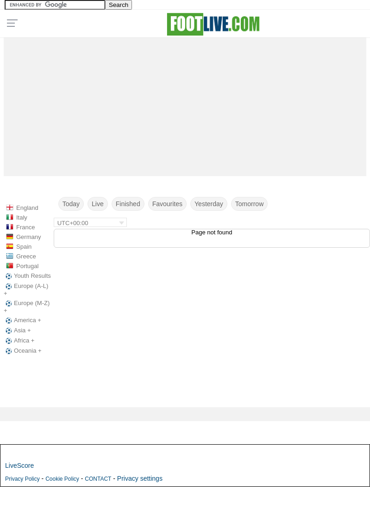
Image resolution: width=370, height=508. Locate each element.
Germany (28, 236)
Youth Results (27, 276)
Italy (21, 217)
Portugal (27, 266)
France (25, 227)
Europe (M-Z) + (27, 307)
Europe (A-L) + (26, 289)
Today (71, 204)
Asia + (17, 330)
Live (98, 204)
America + (22, 320)
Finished (128, 204)
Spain (23, 246)
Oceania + (23, 351)
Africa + (19, 340)
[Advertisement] (185, 104)
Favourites (167, 204)
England (27, 207)
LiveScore (19, 465)
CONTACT (98, 479)
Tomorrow (249, 204)
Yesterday (208, 204)
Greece (26, 256)
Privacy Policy (22, 479)
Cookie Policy (62, 479)
